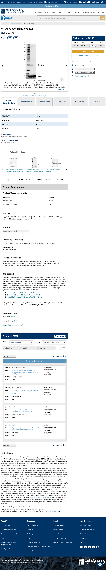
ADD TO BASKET (88, 51)
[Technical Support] (14, 2)
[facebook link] (81, 547)
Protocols (62, 102)
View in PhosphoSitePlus (13, 325)
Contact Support (85, 534)
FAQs (81, 542)
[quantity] (92, 46)
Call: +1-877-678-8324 (87, 530)
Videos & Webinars (33, 551)
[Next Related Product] (66, 169)
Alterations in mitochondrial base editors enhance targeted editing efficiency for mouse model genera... (25, 372)
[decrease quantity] (89, 46)
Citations (97, 102)
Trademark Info (58, 525)
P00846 (13, 317)
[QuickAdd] (84, 2)
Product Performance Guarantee (86, 62)
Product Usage (44, 102)
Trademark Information (50, 511)
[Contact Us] (38, 2)
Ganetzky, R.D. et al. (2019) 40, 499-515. (24, 295)
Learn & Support (33, 525)
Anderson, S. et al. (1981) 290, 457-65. (22, 293)
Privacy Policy (58, 530)
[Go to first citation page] (53, 356)
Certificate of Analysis (82, 76)
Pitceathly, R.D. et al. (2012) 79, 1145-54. (24, 297)
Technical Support (86, 525)
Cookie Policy (57, 534)
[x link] (85, 547)
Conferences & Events (34, 542)
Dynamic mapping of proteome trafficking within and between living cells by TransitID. (26, 428)
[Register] (67, 2)
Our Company (5, 525)
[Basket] (97, 2)
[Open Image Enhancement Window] (61, 79)
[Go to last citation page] (65, 356)
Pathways (30, 534)
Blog (28, 538)
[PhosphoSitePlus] (50, 2)
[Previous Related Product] (2, 169)
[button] (100, 564)
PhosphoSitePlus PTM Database (38, 547)
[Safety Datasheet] (85, 72)
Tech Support (79, 65)
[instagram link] (93, 547)
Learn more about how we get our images (34, 96)
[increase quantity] (95, 46)
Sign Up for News (7, 549)
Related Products (26, 102)
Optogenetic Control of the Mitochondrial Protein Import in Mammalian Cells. (24, 410)
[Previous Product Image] (2, 66)
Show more (61, 89)
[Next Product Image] (66, 66)
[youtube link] (97, 547)
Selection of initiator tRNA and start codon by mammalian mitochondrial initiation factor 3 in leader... (25, 391)
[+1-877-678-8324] (27, 2)
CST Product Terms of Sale (42, 497)
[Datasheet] (85, 69)
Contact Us (83, 538)
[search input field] (69, 18)
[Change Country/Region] (3, 2)
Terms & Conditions (60, 538)
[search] (102, 18)
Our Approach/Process (8, 530)
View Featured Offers (53, 6)
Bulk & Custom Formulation (88, 55)
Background (79, 102)
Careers (3, 538)
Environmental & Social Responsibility (9, 543)
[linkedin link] (89, 547)
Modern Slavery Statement (62, 542)
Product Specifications (9, 101)
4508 (15, 321)
